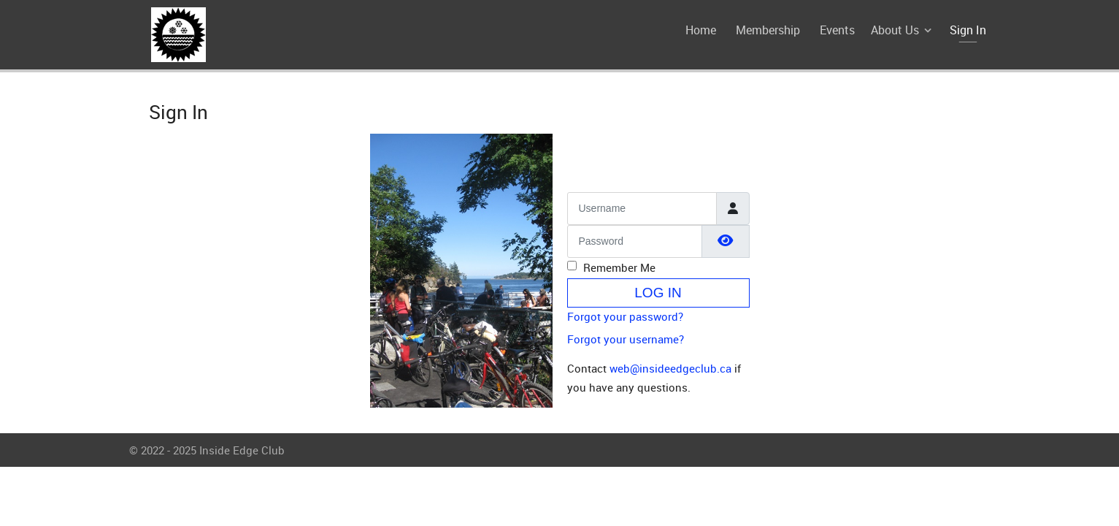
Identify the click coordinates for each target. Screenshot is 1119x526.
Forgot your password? (625, 316)
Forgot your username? (625, 339)
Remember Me (619, 267)
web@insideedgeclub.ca (670, 368)
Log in (657, 292)
